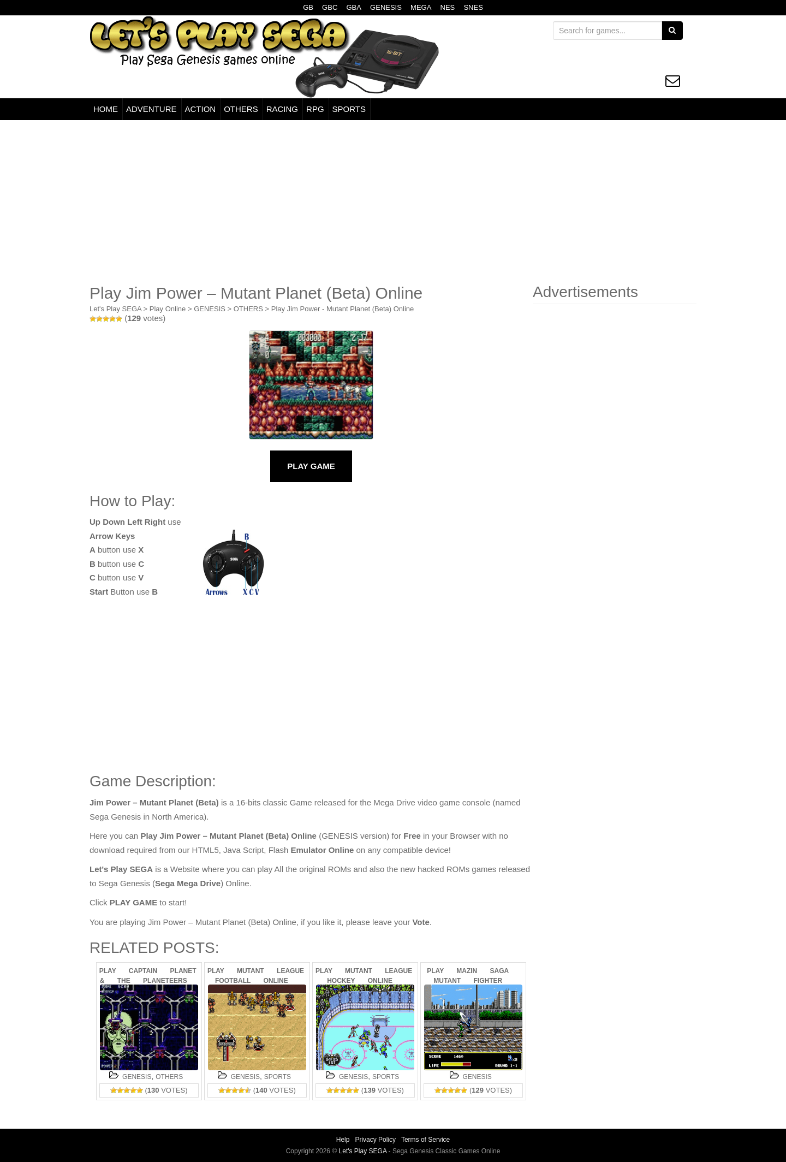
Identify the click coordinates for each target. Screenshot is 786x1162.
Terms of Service (425, 1139)
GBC (329, 7)
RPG (315, 109)
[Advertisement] (393, 202)
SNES (473, 7)
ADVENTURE (151, 109)
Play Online (168, 309)
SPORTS (349, 109)
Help (343, 1139)
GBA (353, 7)
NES (447, 7)
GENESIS (386, 7)
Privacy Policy (375, 1139)
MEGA (420, 7)
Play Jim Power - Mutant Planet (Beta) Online (342, 309)
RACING (282, 109)
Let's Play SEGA (115, 309)
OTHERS (241, 109)
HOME (105, 109)
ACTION (200, 109)
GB (308, 7)
